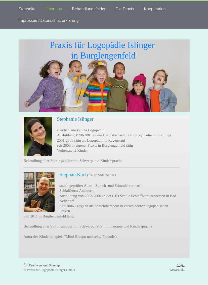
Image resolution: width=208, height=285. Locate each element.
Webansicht (176, 269)
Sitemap (54, 265)
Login (180, 265)
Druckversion (36, 265)
